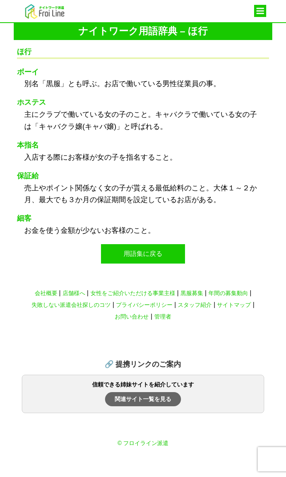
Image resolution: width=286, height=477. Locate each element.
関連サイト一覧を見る (143, 399)
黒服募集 (192, 293)
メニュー (260, 11)
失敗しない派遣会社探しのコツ (71, 305)
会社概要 (46, 293)
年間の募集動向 (228, 293)
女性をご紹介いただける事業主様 (132, 293)
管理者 (162, 316)
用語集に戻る (143, 253)
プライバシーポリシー (144, 305)
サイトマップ (234, 305)
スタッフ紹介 (195, 305)
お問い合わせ (132, 316)
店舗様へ (74, 293)
